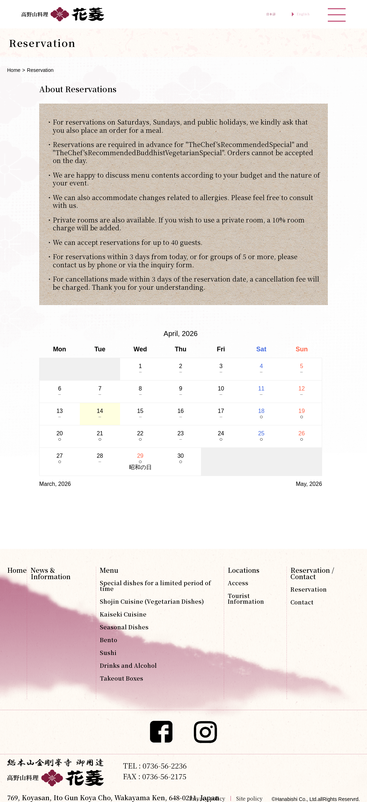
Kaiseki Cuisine (123, 614)
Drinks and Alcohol (128, 666)
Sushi (108, 653)
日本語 (246, 14)
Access (238, 583)
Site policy (249, 798)
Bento (108, 640)
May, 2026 (309, 484)
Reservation (308, 589)
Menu (109, 570)
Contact (302, 602)
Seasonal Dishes (124, 627)
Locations (243, 570)
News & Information (51, 573)
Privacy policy (207, 798)
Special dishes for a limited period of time (155, 586)
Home (13, 70)
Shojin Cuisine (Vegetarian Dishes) (152, 601)
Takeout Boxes (121, 678)
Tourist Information (246, 598)
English (295, 14)
